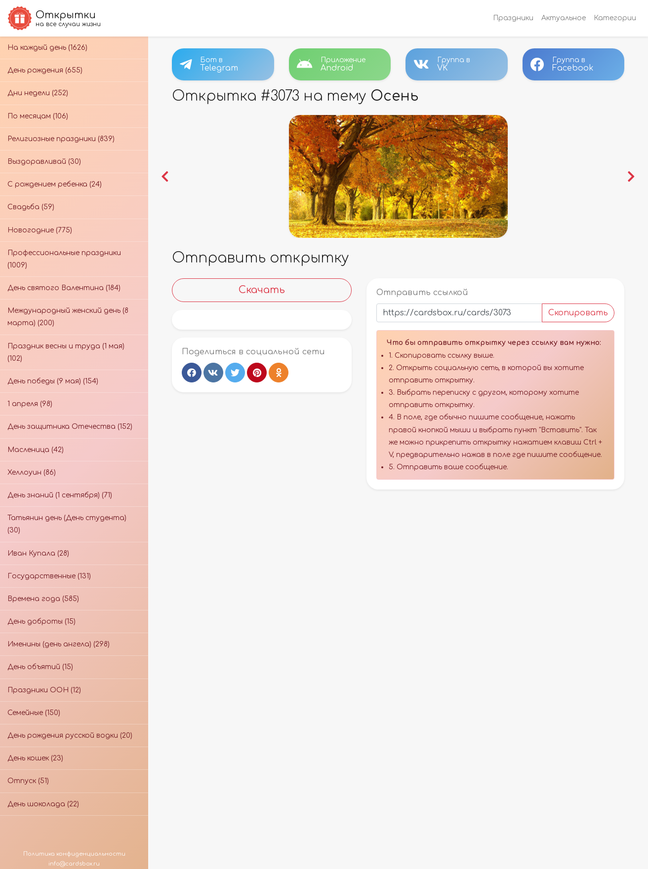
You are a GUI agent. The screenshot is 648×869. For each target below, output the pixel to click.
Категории (615, 18)
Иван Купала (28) (38, 553)
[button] (165, 176)
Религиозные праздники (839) (61, 139)
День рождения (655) (44, 70)
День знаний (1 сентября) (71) (59, 495)
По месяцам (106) (37, 116)
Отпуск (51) (28, 781)
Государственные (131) (49, 576)
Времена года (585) (43, 599)
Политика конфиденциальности (74, 854)
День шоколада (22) (43, 804)
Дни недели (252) (37, 93)
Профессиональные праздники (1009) (64, 259)
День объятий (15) (40, 667)
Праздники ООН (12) (44, 690)
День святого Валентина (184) (64, 288)
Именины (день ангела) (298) (58, 644)
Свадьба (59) (30, 207)
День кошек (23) (35, 758)
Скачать (262, 290)
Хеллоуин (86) (31, 472)
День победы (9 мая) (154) (52, 381)
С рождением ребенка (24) (54, 184)
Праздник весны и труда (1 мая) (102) (65, 352)
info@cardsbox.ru (74, 864)
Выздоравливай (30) (44, 161)
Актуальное (563, 18)
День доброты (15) (41, 621)
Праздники (513, 18)
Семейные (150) (33, 713)
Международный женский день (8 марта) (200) (67, 317)
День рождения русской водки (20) (69, 735)
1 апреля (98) (29, 404)
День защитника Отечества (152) (69, 426)
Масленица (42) (35, 449)
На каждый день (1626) (47, 47)
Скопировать (578, 312)
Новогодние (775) (39, 230)
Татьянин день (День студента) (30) (66, 524)
